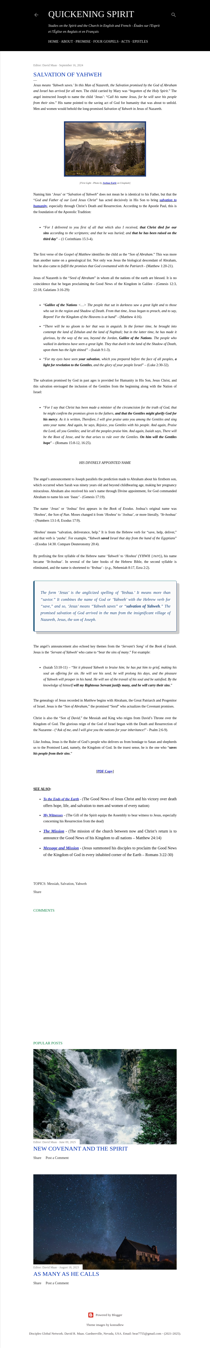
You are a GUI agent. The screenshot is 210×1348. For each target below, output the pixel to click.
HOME (53, 41)
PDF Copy (105, 771)
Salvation (67, 884)
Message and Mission (61, 848)
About (67, 41)
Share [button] (37, 892)
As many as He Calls (66, 1274)
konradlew (117, 1325)
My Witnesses (53, 815)
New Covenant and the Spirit (80, 1148)
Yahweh (81, 884)
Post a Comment (57, 1158)
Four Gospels (106, 41)
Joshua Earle (109, 183)
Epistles (140, 41)
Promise (83, 41)
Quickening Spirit (91, 14)
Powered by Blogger (105, 1315)
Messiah (53, 884)
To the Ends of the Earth (61, 799)
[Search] (174, 14)
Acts (125, 41)
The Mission (53, 831)
